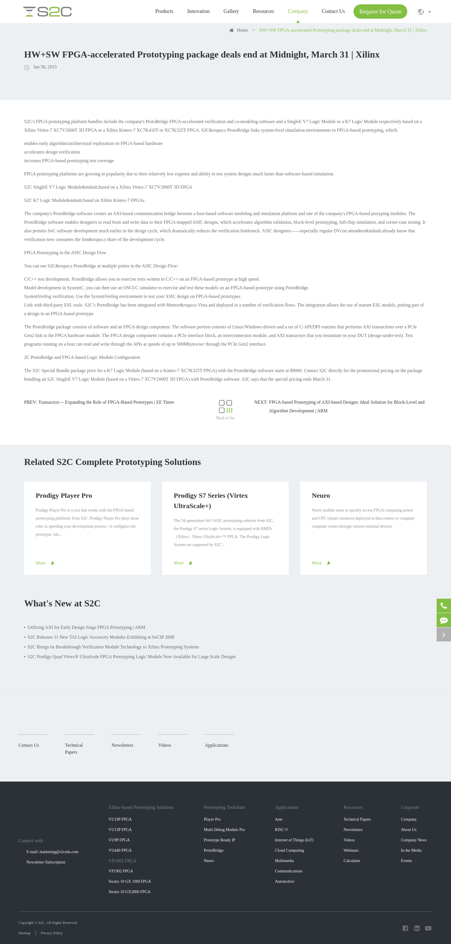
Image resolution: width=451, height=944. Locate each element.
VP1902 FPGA (120, 871)
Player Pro (212, 819)
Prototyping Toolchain (224, 807)
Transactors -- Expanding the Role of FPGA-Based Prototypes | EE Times (106, 402)
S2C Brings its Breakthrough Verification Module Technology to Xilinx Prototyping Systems (113, 646)
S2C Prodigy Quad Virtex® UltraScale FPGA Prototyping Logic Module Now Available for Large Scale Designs (132, 656)
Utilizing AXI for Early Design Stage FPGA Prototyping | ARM (86, 627)
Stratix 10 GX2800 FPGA (129, 892)
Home (242, 30)
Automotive (284, 881)
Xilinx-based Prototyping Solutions (141, 807)
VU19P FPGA (120, 819)
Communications (289, 871)
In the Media (411, 850)
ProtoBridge (213, 850)
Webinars (351, 850)
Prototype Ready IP (219, 840)
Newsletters (352, 830)
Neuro (321, 495)
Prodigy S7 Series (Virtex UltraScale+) (211, 501)
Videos (349, 840)
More (41, 562)
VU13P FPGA (120, 830)
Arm (278, 819)
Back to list (225, 410)
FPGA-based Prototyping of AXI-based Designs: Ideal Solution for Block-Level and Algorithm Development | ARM (347, 406)
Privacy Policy (52, 933)
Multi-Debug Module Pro (224, 830)
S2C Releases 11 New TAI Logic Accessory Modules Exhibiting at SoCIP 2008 (101, 637)
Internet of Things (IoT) (294, 840)
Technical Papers (357, 819)
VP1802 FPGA (122, 860)
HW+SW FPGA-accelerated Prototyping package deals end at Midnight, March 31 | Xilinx (343, 30)
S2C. (42, 922)
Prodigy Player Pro (64, 495)
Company (408, 819)
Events (406, 861)
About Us (408, 830)
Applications (287, 807)
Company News (414, 840)
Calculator (351, 861)
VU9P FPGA (119, 840)
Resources (352, 807)
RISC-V (281, 830)
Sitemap (24, 933)
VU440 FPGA (120, 850)
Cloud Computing (289, 850)
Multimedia (284, 861)
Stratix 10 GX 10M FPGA (129, 881)
